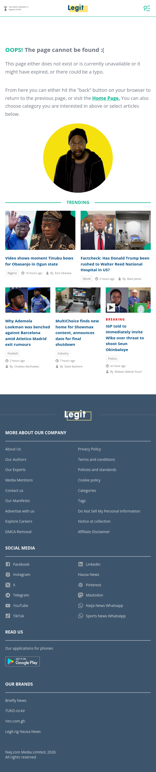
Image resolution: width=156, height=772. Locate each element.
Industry (63, 353)
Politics (112, 358)
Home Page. (106, 98)
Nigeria (12, 273)
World (87, 279)
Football (13, 353)
